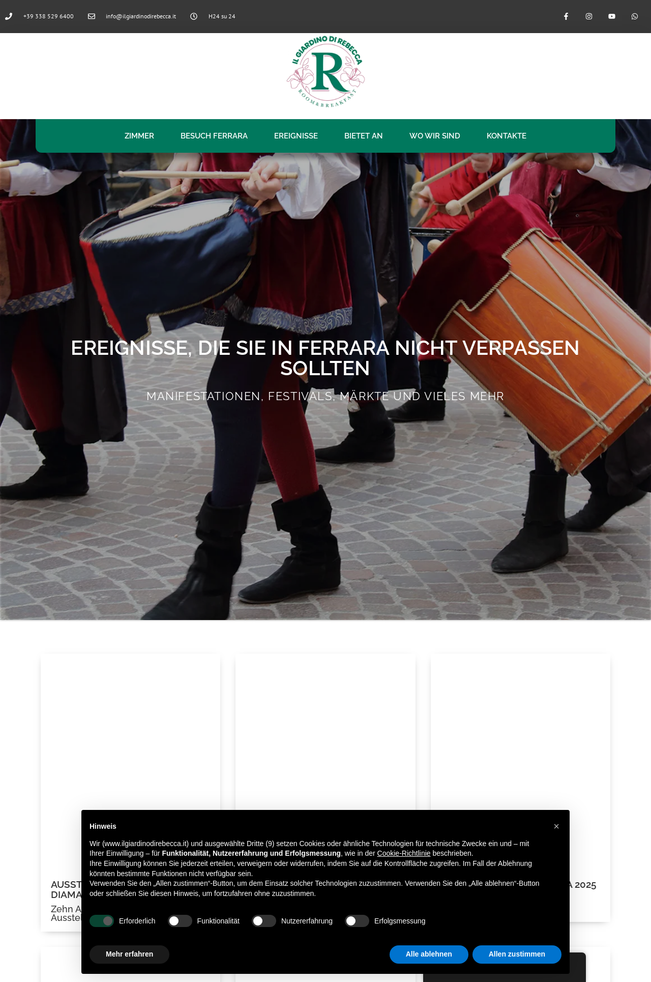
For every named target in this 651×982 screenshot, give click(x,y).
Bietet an (363, 136)
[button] (556, 826)
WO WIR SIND (434, 136)
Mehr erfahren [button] (129, 954)
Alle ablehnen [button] (429, 954)
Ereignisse (296, 136)
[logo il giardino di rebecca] (326, 71)
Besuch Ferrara (214, 136)
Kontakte (506, 136)
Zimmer (139, 136)
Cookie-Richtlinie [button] (404, 853)
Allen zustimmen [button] (517, 954)
